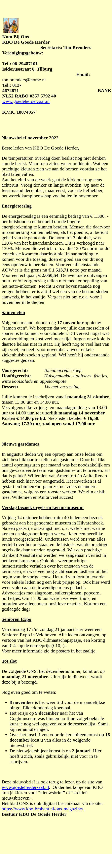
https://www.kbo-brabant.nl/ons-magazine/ (42, 808)
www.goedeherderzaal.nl (26, 101)
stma (11, 190)
